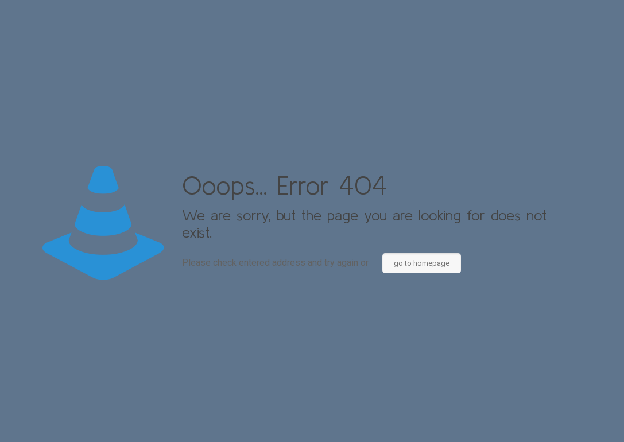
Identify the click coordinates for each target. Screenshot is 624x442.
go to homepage (421, 263)
